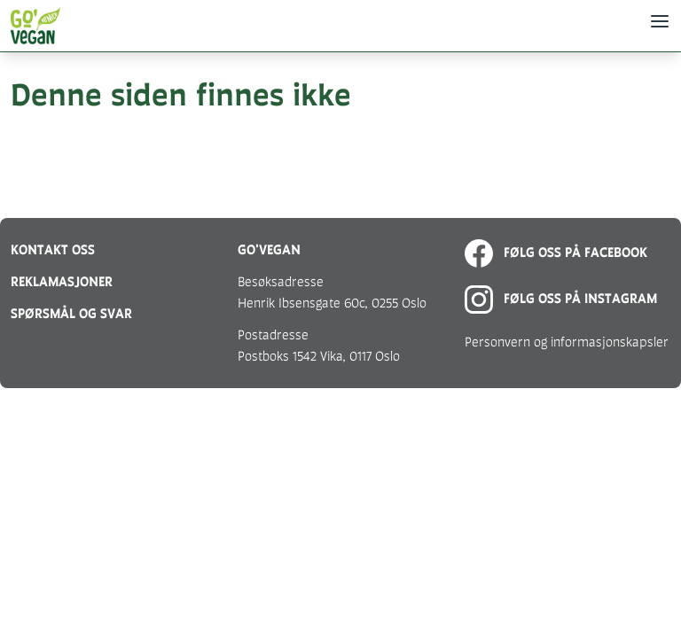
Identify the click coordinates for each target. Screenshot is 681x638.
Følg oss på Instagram (561, 298)
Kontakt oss (53, 249)
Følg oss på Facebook (556, 252)
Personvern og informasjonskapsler (567, 341)
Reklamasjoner (62, 281)
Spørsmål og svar (71, 313)
